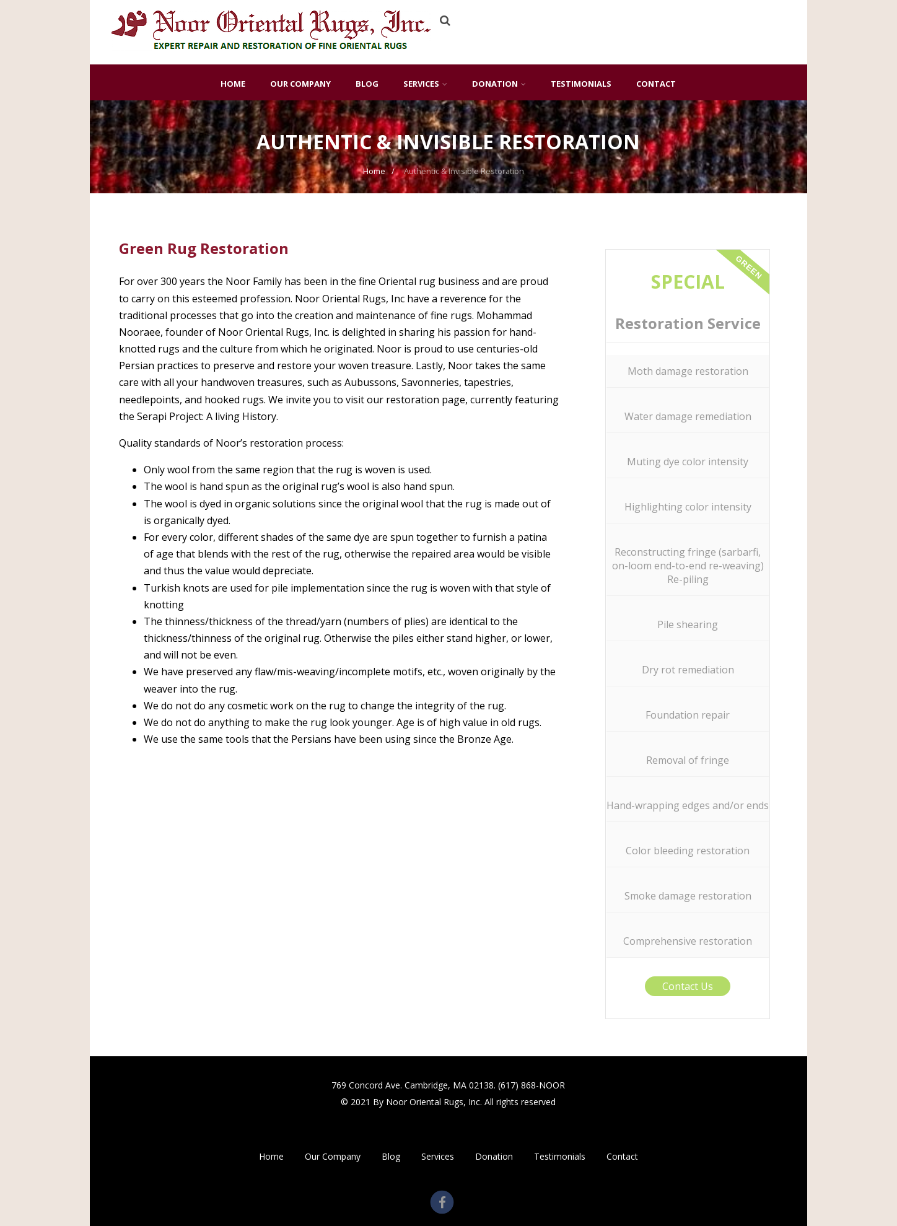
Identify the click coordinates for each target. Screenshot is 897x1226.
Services (425, 83)
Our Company (300, 83)
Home (233, 83)
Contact (656, 83)
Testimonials (581, 83)
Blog (367, 83)
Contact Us (687, 986)
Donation (499, 83)
